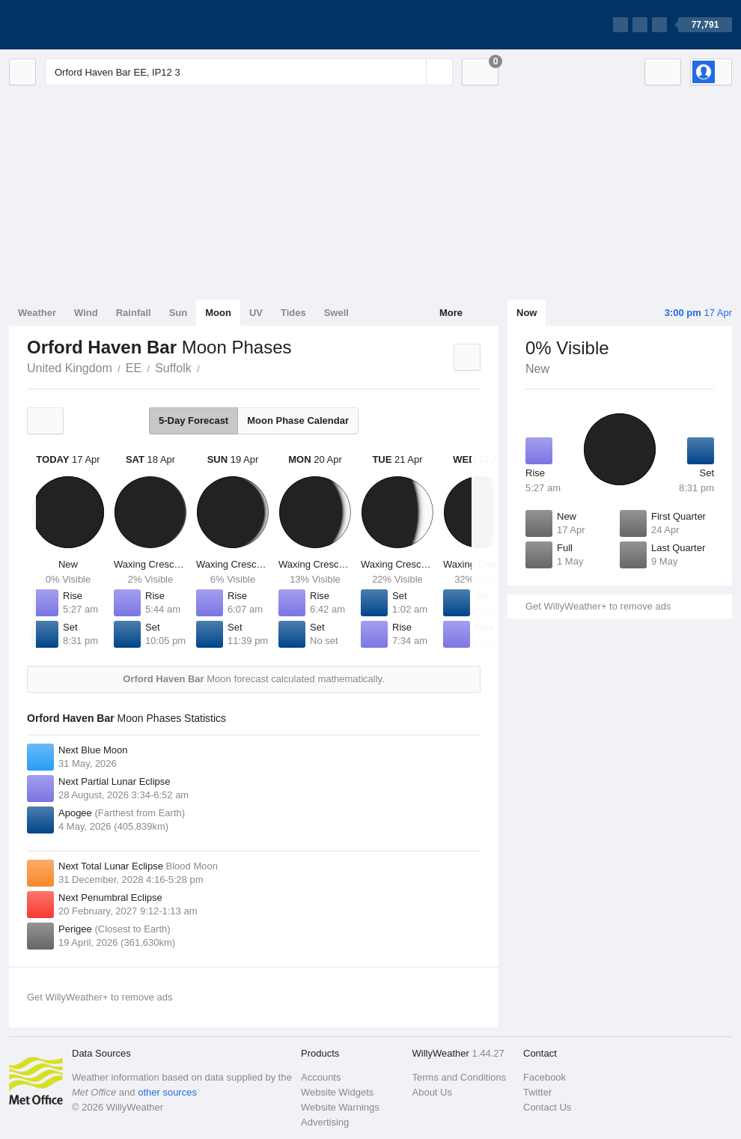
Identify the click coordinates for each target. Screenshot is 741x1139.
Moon (218, 312)
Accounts (321, 1077)
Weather (37, 312)
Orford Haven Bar (208, 367)
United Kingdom (69, 368)
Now (526, 312)
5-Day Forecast (193, 420)
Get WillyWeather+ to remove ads (598, 606)
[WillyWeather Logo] (79, 24)
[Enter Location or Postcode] (249, 71)
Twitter (537, 1092)
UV (256, 312)
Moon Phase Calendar (298, 420)
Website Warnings (340, 1107)
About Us (432, 1092)
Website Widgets (337, 1092)
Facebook (544, 1077)
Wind (86, 312)
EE (133, 368)
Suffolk (173, 368)
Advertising (325, 1122)
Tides (293, 312)
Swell (336, 312)
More (451, 312)
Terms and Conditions (459, 1077)
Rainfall (133, 312)
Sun (178, 312)
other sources (167, 1092)
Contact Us (547, 1107)
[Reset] (413, 72)
